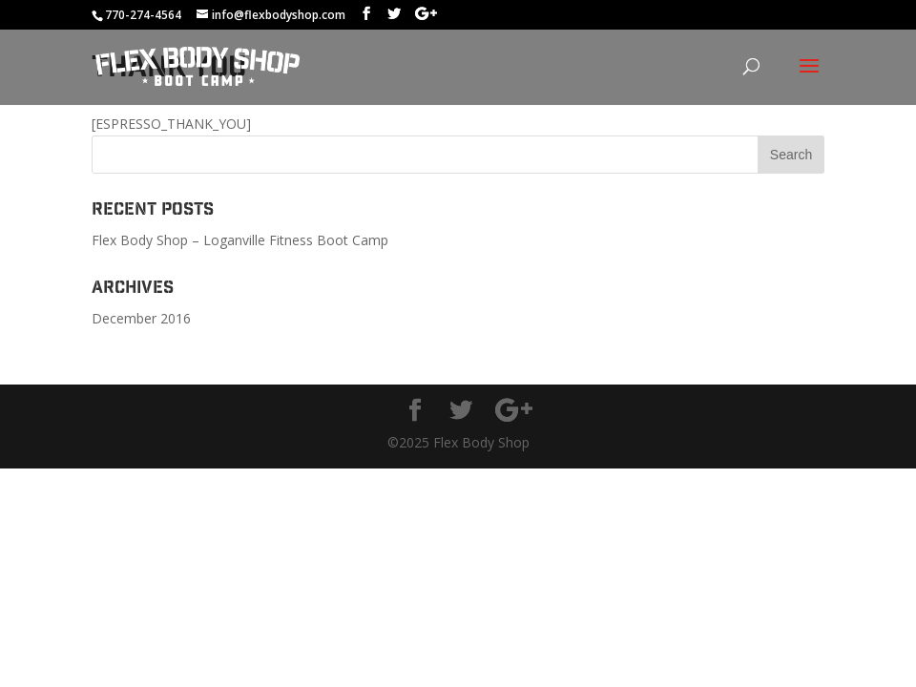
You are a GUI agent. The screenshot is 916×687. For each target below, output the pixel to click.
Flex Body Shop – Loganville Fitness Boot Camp (240, 240)
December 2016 (141, 318)
